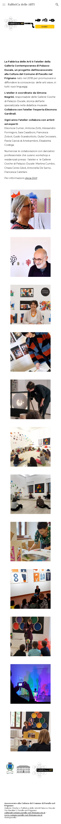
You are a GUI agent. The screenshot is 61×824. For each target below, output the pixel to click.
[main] (30, 120)
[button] (4, 4)
